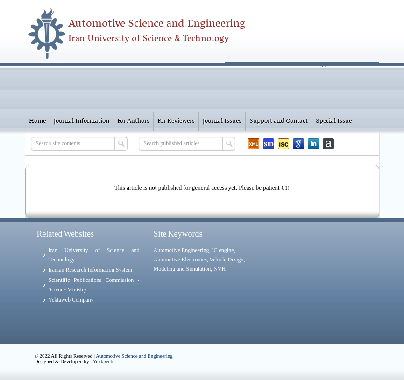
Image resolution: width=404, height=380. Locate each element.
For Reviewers (176, 121)
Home (37, 121)
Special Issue (334, 121)
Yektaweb (103, 361)
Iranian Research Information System (91, 270)
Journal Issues (222, 121)
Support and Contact (278, 121)
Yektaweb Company (71, 299)
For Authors (133, 121)
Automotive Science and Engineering (134, 356)
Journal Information (81, 121)
